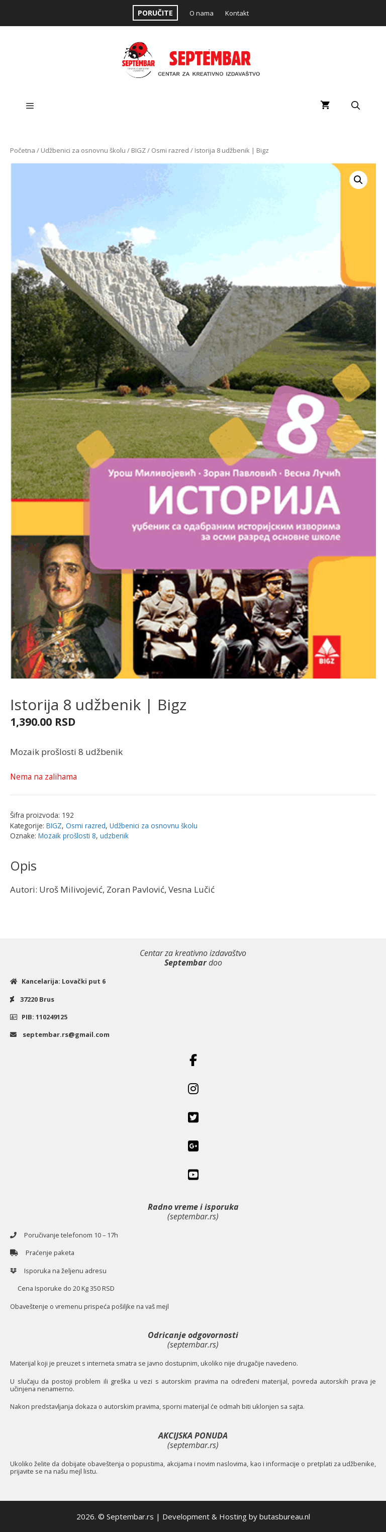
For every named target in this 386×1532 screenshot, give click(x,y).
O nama (201, 13)
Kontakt (237, 13)
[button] (358, 180)
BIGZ (138, 150)
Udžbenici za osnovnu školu (83, 150)
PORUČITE (155, 13)
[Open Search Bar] (355, 105)
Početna (22, 150)
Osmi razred (170, 150)
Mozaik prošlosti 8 (67, 835)
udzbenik (114, 835)
